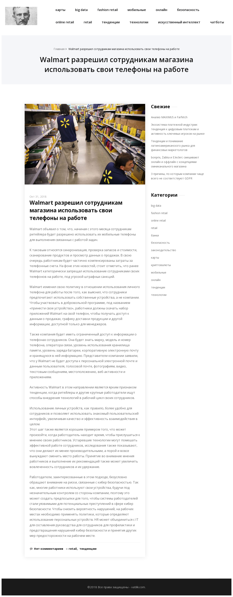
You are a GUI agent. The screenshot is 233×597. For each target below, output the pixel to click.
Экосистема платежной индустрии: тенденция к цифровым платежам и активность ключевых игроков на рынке (179, 128)
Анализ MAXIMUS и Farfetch (170, 117)
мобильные (137, 10)
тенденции (111, 22)
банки (155, 234)
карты (60, 10)
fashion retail (107, 10)
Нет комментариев (49, 549)
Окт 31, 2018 (39, 196)
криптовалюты (161, 263)
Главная (56, 49)
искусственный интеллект (179, 22)
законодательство (164, 249)
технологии (139, 22)
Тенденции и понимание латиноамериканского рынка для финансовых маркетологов (174, 145)
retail (88, 22)
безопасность (188, 10)
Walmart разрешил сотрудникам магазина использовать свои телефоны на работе (124, 49)
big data (81, 10)
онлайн (161, 10)
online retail (65, 22)
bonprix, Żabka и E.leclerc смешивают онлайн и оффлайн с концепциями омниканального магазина (176, 161)
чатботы (217, 22)
